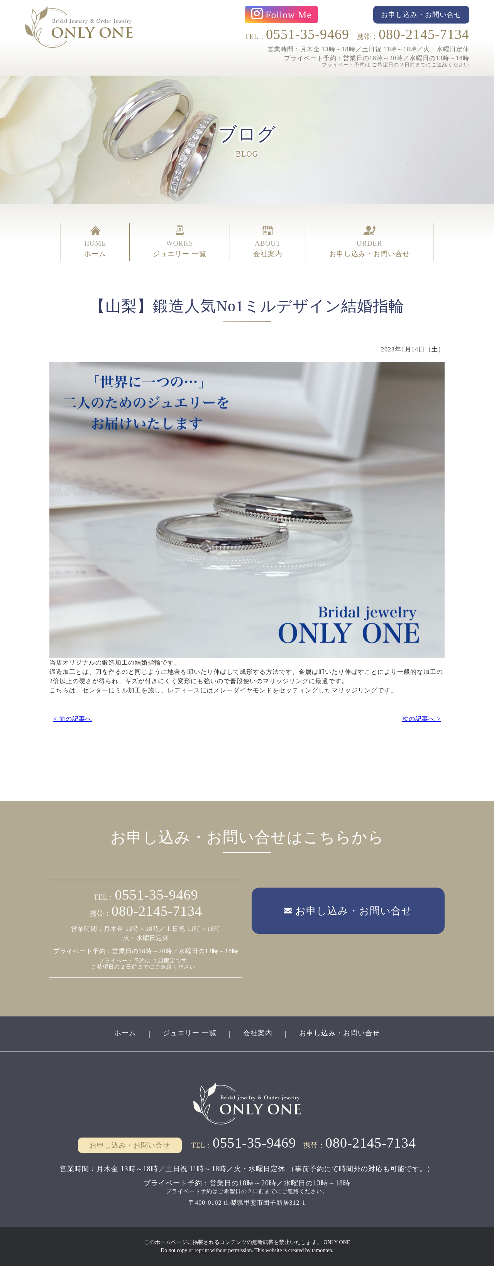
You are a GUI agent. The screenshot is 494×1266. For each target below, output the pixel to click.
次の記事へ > (421, 719)
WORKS (179, 242)
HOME (95, 242)
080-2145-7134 (424, 34)
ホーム (125, 1033)
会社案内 (257, 1033)
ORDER (369, 242)
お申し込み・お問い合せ (339, 1033)
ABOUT (268, 242)
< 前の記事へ (72, 719)
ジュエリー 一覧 (190, 1033)
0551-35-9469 (307, 34)
